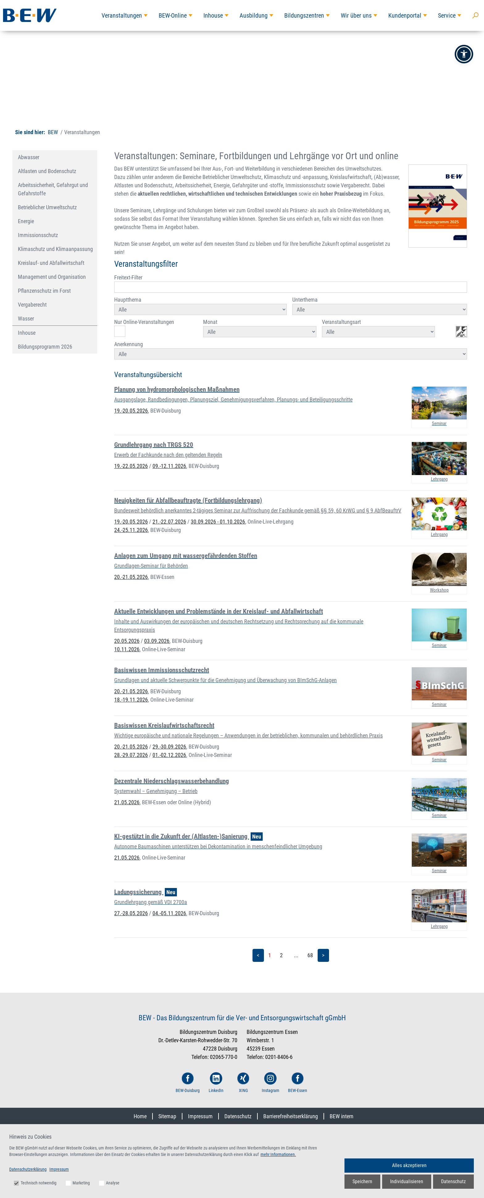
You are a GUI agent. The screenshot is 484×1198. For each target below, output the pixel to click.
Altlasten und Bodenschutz (47, 171)
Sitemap (167, 1116)
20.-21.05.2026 (131, 577)
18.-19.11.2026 (131, 699)
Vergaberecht (32, 304)
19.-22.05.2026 (131, 466)
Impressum (200, 1116)
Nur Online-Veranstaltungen (144, 328)
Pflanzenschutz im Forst (44, 290)
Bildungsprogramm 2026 (45, 346)
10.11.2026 (127, 649)
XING (243, 1082)
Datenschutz (238, 1116)
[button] (464, 54)
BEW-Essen (297, 1082)
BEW (53, 132)
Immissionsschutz (38, 235)
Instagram (270, 1082)
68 (310, 955)
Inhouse (213, 15)
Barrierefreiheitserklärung (290, 1116)
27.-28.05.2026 (131, 913)
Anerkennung (290, 350)
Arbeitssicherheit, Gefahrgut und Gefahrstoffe (53, 189)
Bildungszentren (304, 15)
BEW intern (341, 1116)
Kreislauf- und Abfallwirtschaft (51, 263)
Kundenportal (404, 15)
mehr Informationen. (278, 1154)
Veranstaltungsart (378, 328)
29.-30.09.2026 (169, 746)
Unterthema (379, 305)
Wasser (26, 318)
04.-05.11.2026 (169, 913)
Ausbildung (254, 15)
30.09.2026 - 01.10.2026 (218, 521)
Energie (26, 221)
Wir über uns (356, 15)
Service (447, 15)
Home (140, 1116)
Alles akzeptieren (409, 1165)
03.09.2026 (156, 641)
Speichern (362, 1181)
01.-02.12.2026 (169, 755)
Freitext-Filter (290, 283)
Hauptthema (200, 305)
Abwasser (28, 157)
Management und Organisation (52, 277)
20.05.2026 (127, 641)
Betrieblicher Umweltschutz (47, 207)
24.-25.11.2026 (131, 530)
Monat (259, 328)
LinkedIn (216, 1082)
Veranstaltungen (122, 15)
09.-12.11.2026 (169, 466)
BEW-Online (173, 15)
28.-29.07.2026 (131, 755)
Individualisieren (406, 1181)
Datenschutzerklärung (28, 1169)
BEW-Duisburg (188, 1082)
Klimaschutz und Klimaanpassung (55, 249)
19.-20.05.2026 (131, 410)
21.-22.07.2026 (169, 521)
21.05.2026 (127, 802)
